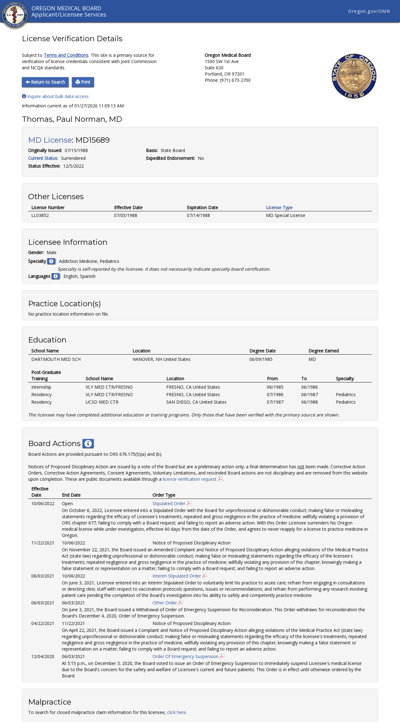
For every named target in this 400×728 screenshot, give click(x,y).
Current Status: (43, 158)
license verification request (190, 479)
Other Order (164, 603)
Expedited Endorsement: (170, 158)
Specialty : (42, 261)
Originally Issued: (45, 150)
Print (83, 82)
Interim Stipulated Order (176, 576)
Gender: (36, 252)
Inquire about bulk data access (55, 96)
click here (176, 712)
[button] (51, 261)
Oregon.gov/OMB (369, 11)
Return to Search (45, 82)
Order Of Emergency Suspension (185, 656)
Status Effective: (44, 166)
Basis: (152, 150)
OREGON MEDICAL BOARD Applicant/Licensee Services (69, 11)
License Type (279, 207)
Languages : (44, 276)
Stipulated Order (168, 503)
